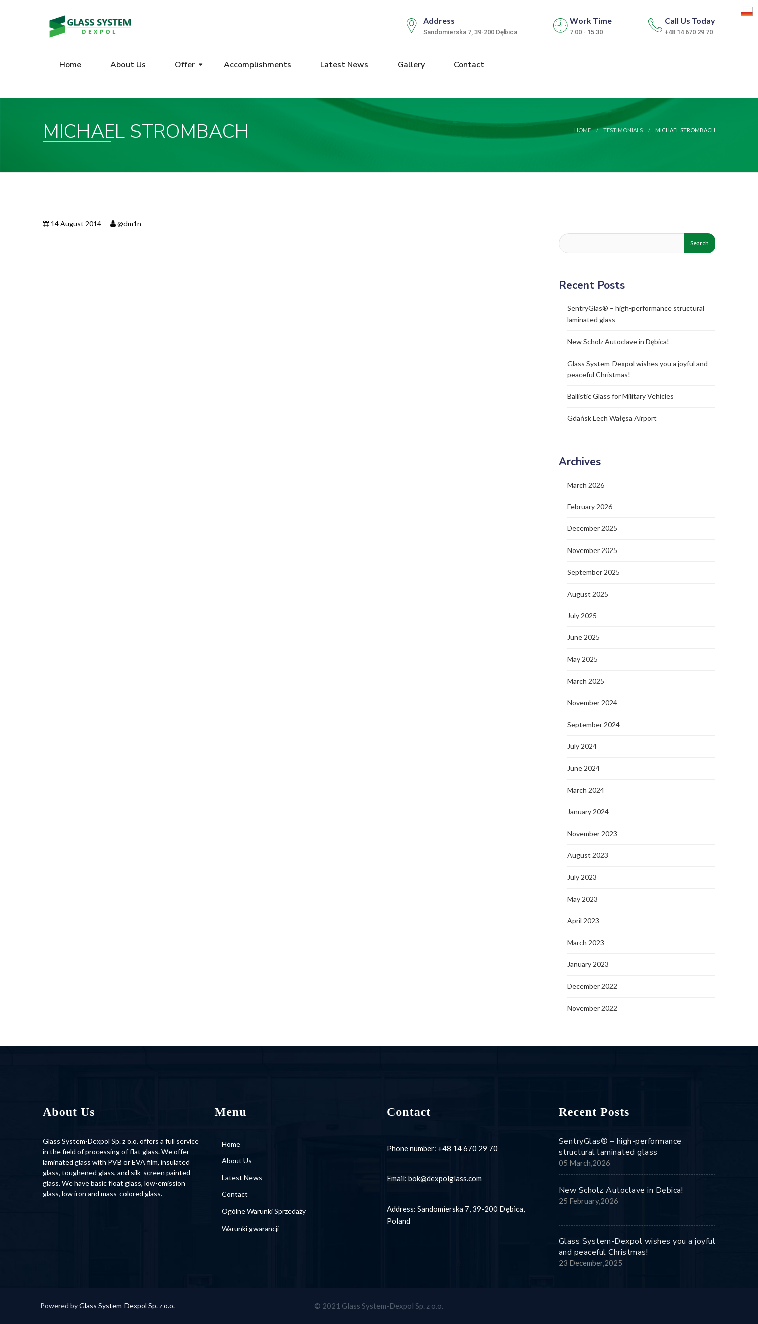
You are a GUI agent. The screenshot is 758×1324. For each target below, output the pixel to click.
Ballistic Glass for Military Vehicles (620, 396)
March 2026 (585, 485)
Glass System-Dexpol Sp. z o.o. (127, 1305)
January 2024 (588, 811)
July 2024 (582, 746)
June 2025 (583, 637)
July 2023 (582, 877)
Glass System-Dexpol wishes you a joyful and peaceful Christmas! (637, 1247)
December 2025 (592, 528)
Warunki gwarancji (250, 1228)
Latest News (343, 64)
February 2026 (589, 506)
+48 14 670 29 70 (468, 1148)
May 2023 (582, 899)
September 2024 (593, 724)
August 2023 (587, 855)
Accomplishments (256, 64)
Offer (184, 64)
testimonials (623, 130)
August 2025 (587, 594)
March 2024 (585, 790)
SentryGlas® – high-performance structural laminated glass (620, 1147)
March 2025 (585, 681)
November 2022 (592, 1008)
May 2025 (582, 659)
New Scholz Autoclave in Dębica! (618, 341)
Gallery (410, 64)
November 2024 (592, 702)
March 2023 (585, 942)
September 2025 (593, 572)
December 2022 (592, 986)
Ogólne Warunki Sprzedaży (264, 1211)
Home (69, 64)
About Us (127, 64)
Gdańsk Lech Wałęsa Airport (612, 418)
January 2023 (588, 964)
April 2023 (583, 920)
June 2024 (583, 768)
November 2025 (592, 550)
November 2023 (592, 833)
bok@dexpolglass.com (445, 1178)
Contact (468, 64)
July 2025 (582, 615)
